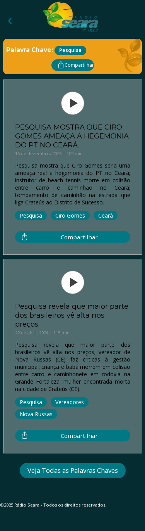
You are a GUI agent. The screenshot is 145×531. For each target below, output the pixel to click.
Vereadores (69, 402)
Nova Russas (36, 414)
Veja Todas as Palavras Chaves (72, 470)
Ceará (105, 215)
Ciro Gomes (70, 215)
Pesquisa (31, 215)
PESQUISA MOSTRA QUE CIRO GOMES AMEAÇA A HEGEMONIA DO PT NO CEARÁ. (72, 136)
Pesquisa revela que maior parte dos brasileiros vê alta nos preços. (71, 315)
